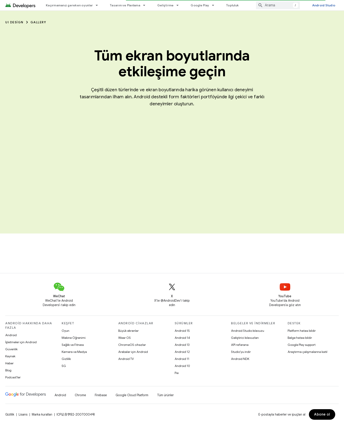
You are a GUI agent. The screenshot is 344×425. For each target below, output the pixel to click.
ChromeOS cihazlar (132, 345)
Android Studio (323, 5)
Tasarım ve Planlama (125, 5)
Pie (177, 373)
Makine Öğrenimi (74, 338)
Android (11, 335)
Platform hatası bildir (302, 331)
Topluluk (232, 5)
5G (64, 366)
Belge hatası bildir (300, 338)
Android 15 (182, 331)
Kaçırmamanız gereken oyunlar (69, 5)
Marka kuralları (42, 414)
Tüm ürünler (165, 395)
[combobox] (278, 5)
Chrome (80, 395)
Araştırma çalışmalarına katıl (307, 352)
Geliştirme (165, 5)
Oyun (65, 331)
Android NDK (240, 359)
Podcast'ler (13, 377)
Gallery (38, 22)
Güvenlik (11, 349)
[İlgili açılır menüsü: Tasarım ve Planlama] (146, 5)
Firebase (101, 395)
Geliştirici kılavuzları (245, 338)
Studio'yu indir (241, 352)
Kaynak (10, 356)
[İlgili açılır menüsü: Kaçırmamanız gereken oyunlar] (99, 5)
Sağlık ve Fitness (73, 345)
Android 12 (182, 352)
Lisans (23, 414)
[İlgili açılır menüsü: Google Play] (215, 5)
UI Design (14, 22)
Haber (9, 363)
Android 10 (182, 366)
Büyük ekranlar (128, 331)
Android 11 (182, 359)
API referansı (240, 345)
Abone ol (322, 414)
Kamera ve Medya (74, 352)
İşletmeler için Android (21, 342)
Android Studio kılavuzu (247, 331)
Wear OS (124, 338)
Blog (8, 370)
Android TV (126, 359)
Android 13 (182, 345)
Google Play (200, 5)
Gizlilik (66, 359)
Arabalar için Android (133, 352)
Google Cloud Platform (132, 395)
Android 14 (182, 338)
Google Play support (301, 345)
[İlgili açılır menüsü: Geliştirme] (179, 5)
